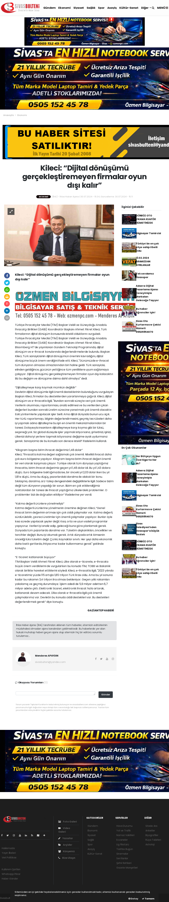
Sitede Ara (151, 826)
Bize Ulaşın (66, 858)
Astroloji (149, 844)
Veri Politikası (9, 857)
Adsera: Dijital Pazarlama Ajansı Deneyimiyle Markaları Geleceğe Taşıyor (147, 293)
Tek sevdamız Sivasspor (145, 275)
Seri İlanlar (122, 858)
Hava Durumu (124, 826)
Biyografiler (151, 835)
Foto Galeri (67, 821)
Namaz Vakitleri (125, 835)
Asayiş (112, 8)
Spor (101, 8)
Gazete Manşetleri (127, 867)
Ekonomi (64, 8)
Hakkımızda (8, 848)
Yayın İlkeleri (9, 853)
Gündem (49, 8)
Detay (133, 898)
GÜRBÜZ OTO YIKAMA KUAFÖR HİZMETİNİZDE (146, 219)
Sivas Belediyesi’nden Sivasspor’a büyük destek (147, 529)
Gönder (105, 694)
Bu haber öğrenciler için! (145, 310)
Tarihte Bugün (124, 849)
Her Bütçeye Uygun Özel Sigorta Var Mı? (148, 460)
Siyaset (78, 8)
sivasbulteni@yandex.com (50, 662)
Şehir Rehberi (124, 863)
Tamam (148, 898)
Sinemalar (122, 853)
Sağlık (91, 8)
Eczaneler (122, 840)
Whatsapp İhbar (11, 874)
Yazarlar (65, 838)
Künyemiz (66, 851)
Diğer (145, 8)
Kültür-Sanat (128, 8)
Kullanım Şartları (11, 869)
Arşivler (65, 845)
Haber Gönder (10, 878)
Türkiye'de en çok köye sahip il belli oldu (147, 247)
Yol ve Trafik (123, 830)
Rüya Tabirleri (153, 840)
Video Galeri (64, 829)
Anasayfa (8, 115)
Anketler (150, 830)
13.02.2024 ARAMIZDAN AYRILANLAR (143, 261)
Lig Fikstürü (122, 844)
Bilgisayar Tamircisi (148, 233)
